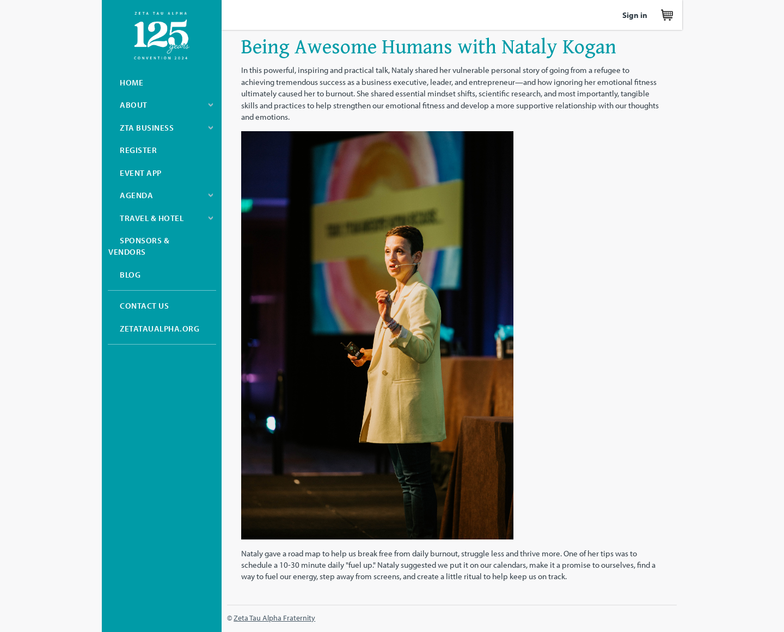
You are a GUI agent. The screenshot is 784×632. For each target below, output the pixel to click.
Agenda (136, 195)
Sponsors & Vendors (138, 246)
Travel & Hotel (151, 218)
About (134, 105)
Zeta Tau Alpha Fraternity (274, 617)
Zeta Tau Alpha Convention (162, 35)
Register (138, 150)
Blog (130, 274)
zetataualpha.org (159, 328)
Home (131, 82)
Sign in (634, 15)
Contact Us (144, 305)
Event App (141, 173)
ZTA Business (147, 127)
